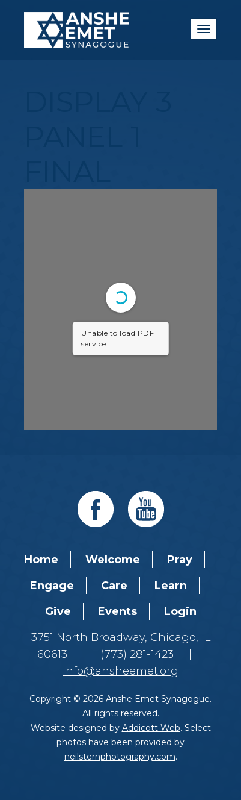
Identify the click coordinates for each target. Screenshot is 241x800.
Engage (52, 585)
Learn (170, 585)
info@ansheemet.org (120, 671)
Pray (179, 559)
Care (114, 585)
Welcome (112, 559)
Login (180, 611)
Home (41, 559)
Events (117, 611)
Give (58, 611)
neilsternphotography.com (119, 756)
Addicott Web (151, 727)
